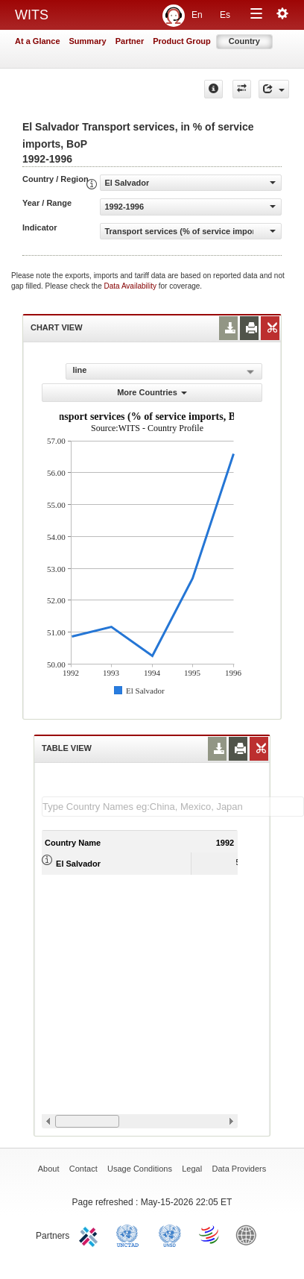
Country (244, 41)
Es (225, 15)
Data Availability (131, 286)
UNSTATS (170, 1234)
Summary (88, 41)
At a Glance (37, 41)
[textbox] (173, 806)
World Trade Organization (210, 1234)
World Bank (250, 1234)
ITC (91, 1234)
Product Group (182, 41)
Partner (130, 41)
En (197, 15)
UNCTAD (130, 1234)
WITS (31, 14)
